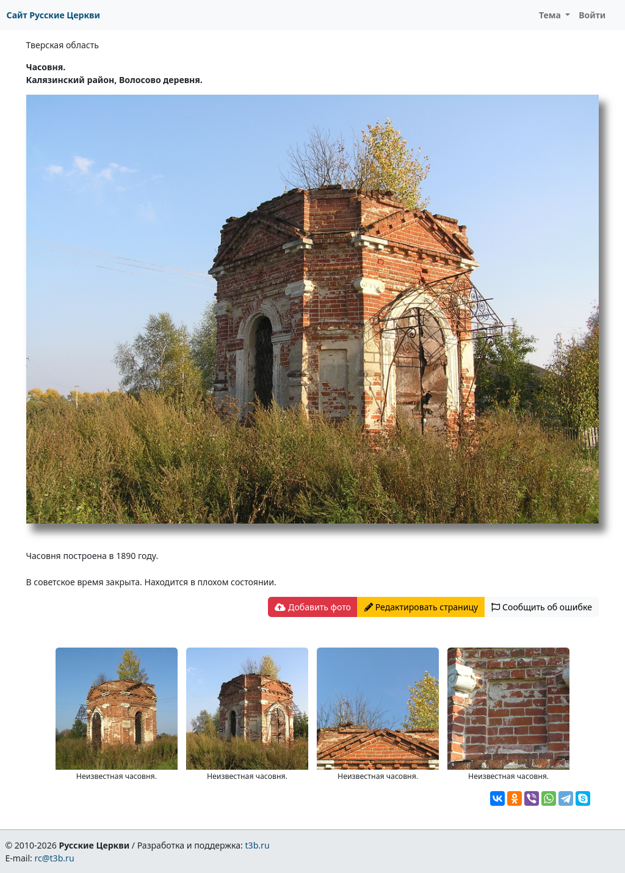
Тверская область (62, 45)
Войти (592, 15)
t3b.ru (257, 845)
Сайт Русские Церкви (53, 15)
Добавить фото (312, 607)
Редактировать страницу (421, 607)
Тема (551, 15)
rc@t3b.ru (54, 858)
